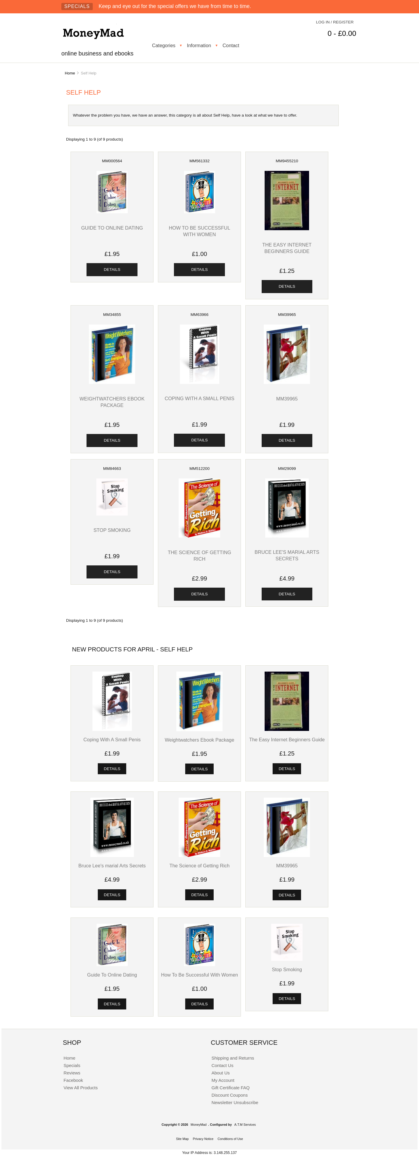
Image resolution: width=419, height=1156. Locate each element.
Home (70, 73)
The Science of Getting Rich (199, 865)
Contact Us (223, 1065)
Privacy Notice (203, 1139)
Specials (77, 6)
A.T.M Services (245, 1124)
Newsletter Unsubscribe (235, 1102)
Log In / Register (335, 22)
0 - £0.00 (341, 33)
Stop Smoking (111, 530)
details (112, 269)
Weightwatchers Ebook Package (199, 739)
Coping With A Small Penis (199, 398)
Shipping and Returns (233, 1057)
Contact (231, 45)
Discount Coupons (230, 1095)
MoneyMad (199, 1124)
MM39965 (287, 398)
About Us (221, 1072)
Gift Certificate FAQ (231, 1087)
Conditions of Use (230, 1139)
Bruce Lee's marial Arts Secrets (112, 865)
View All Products (80, 1087)
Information (199, 45)
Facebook (73, 1080)
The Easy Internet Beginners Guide (287, 739)
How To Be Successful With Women (199, 974)
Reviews (71, 1072)
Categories (163, 45)
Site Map (182, 1139)
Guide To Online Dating (112, 227)
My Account (223, 1080)
